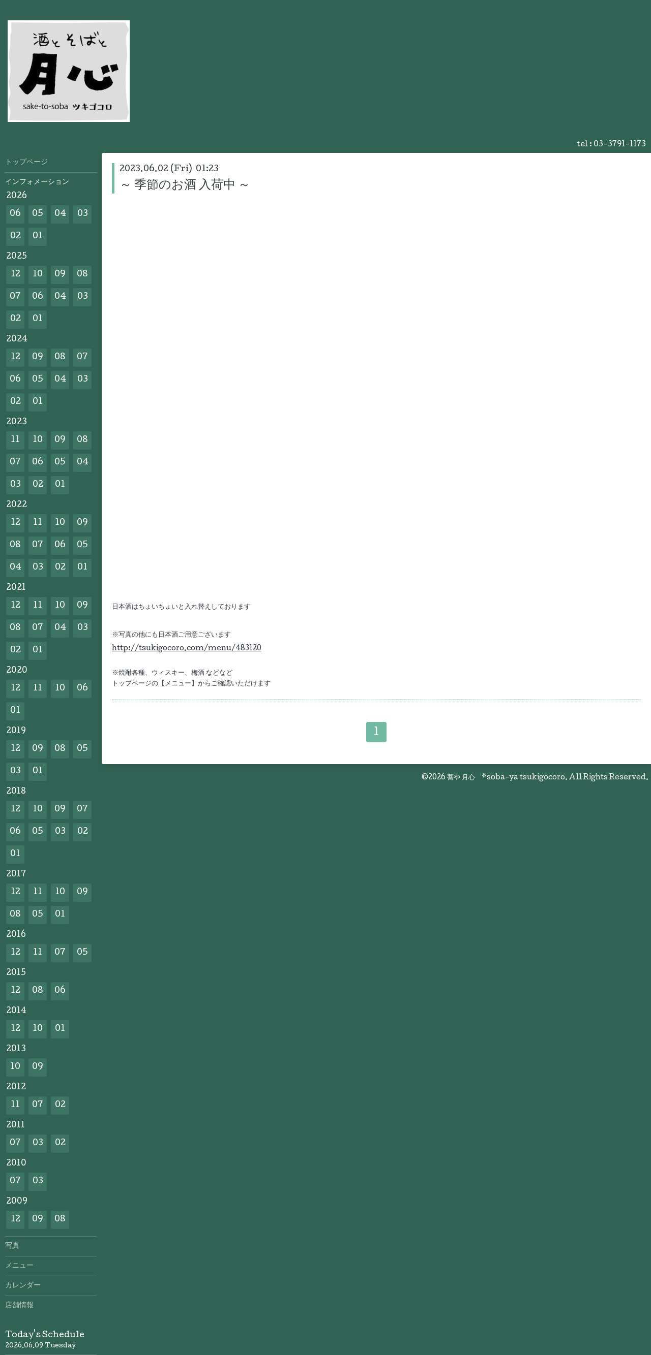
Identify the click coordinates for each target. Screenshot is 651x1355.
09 (60, 274)
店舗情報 (19, 1306)
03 (82, 214)
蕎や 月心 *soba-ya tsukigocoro (506, 777)
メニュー (19, 1266)
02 (15, 236)
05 (37, 214)
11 (15, 440)
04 (60, 214)
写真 (12, 1246)
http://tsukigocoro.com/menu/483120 (186, 648)
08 (82, 274)
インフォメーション (37, 182)
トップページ (26, 163)
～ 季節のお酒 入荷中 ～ (185, 186)
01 (38, 236)
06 (15, 214)
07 (15, 297)
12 (15, 274)
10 (38, 274)
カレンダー (23, 1286)
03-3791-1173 (620, 145)
